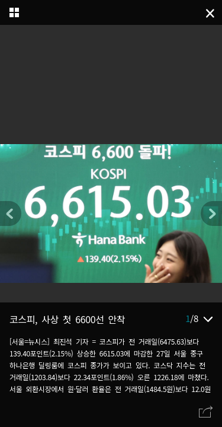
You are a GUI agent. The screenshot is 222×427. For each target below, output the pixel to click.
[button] (211, 213)
